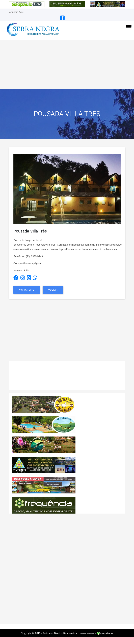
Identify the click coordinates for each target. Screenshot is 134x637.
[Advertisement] (67, 63)
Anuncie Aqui (16, 12)
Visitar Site (26, 290)
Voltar (53, 290)
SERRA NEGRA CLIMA (67, 377)
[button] (21, 189)
